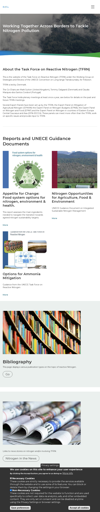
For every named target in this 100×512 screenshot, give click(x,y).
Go (8, 374)
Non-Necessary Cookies (26, 490)
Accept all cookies (79, 508)
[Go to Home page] (6, 6)
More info (68, 473)
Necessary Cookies (23, 478)
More (5, 225)
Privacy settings (50, 465)
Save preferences (20, 508)
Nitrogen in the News (21, 458)
